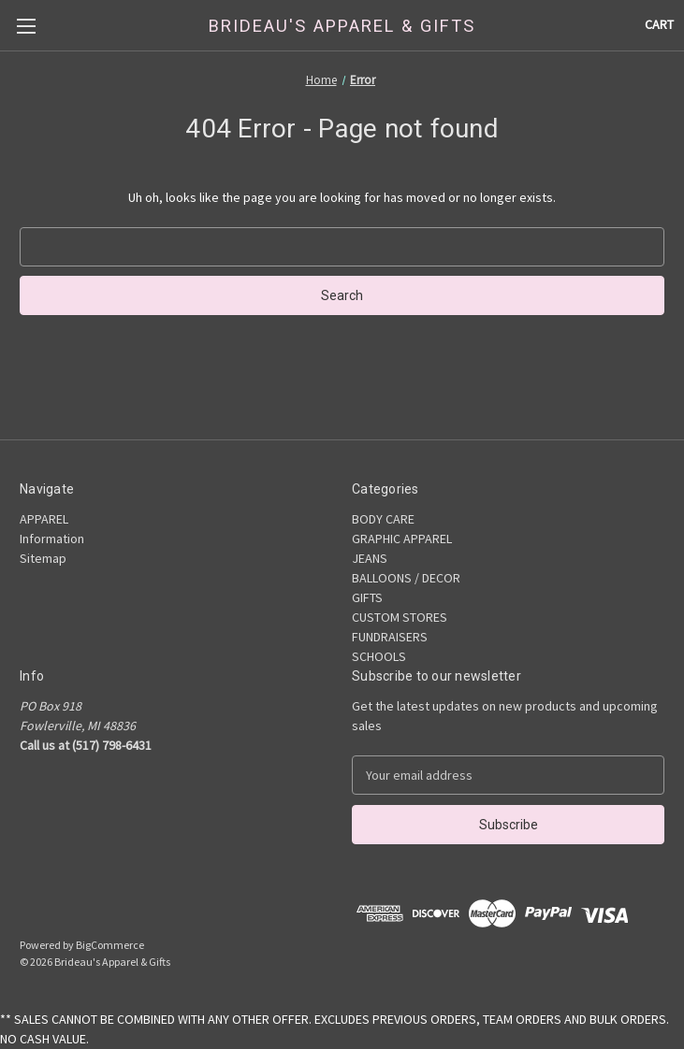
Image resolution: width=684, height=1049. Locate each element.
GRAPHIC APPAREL (402, 538)
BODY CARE (383, 518)
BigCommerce (110, 945)
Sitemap (43, 558)
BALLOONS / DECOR (406, 577)
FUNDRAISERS (390, 636)
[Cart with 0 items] (659, 25)
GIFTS (367, 597)
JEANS (369, 558)
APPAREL (44, 518)
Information (52, 538)
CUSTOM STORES (399, 617)
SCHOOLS (379, 656)
